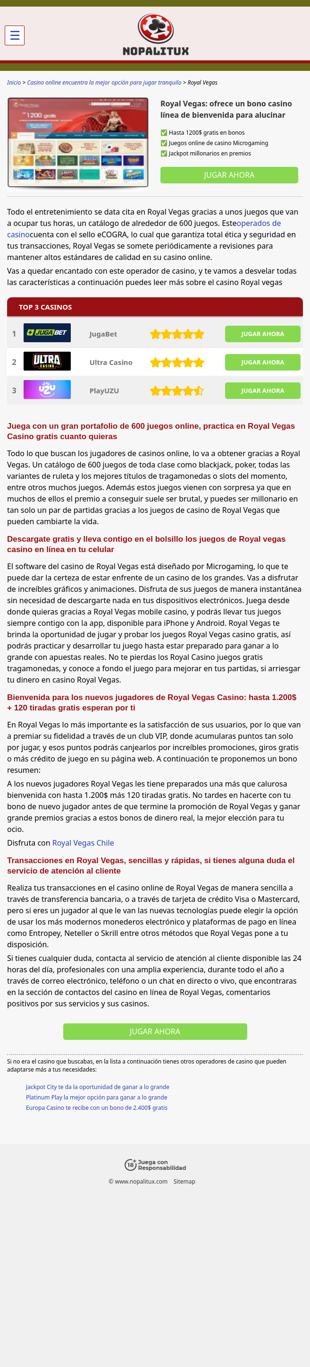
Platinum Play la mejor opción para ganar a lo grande (96, 1097)
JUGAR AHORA (262, 333)
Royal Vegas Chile (83, 843)
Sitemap (184, 1181)
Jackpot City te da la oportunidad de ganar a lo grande (97, 1087)
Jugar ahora (229, 175)
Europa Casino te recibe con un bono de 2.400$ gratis (97, 1108)
